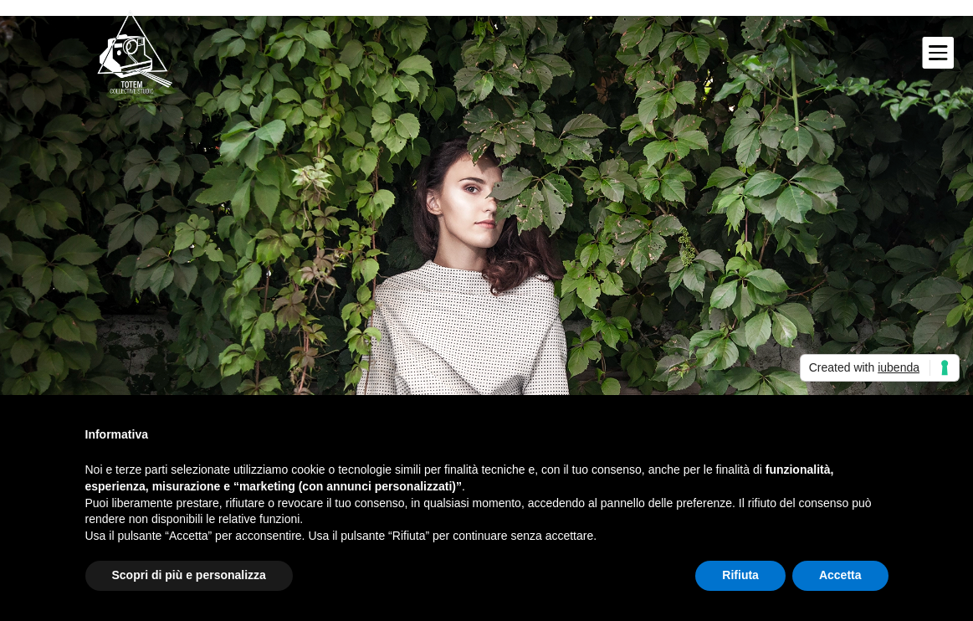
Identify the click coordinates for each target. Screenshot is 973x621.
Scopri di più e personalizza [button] (189, 575)
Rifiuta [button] (740, 575)
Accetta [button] (840, 575)
